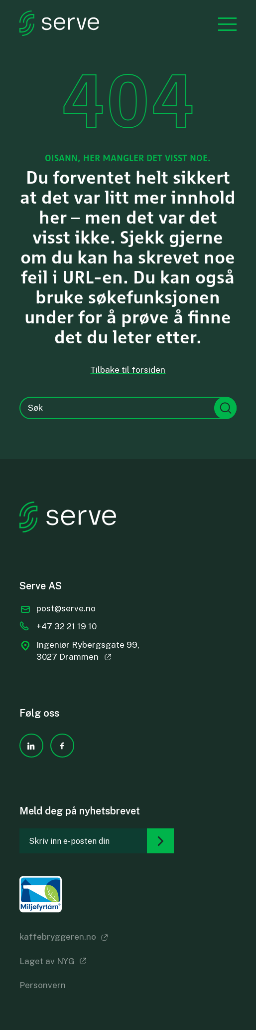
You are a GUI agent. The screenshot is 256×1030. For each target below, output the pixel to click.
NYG (66, 961)
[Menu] (222, 23)
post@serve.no (66, 608)
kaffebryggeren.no (57, 937)
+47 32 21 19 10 (66, 626)
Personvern (42, 985)
